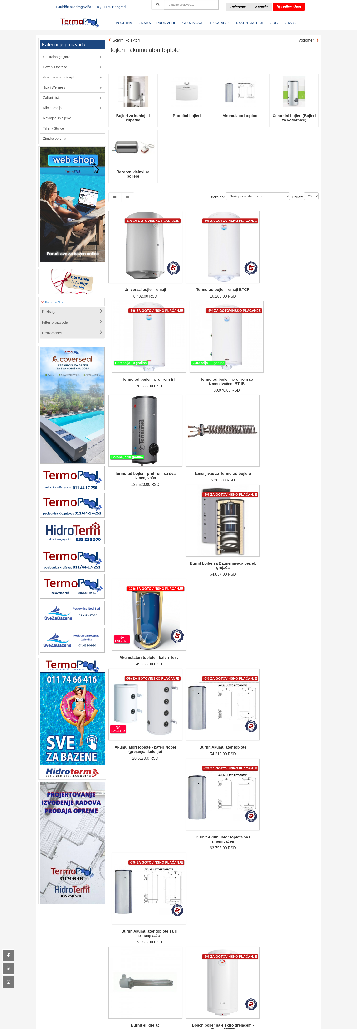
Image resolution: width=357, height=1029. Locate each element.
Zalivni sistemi (154, 970)
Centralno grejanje (154, 947)
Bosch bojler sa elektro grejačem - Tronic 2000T (186, 496)
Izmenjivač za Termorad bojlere (186, 345)
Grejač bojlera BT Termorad (133, 572)
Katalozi (202, 947)
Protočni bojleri (187, 116)
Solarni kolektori (126, 40)
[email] (263, 972)
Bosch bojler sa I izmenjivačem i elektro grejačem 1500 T (240, 498)
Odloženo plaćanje (202, 964)
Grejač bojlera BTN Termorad (187, 572)
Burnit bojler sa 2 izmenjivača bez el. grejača (240, 347)
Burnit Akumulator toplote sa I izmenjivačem (240, 423)
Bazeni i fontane (155, 953)
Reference (238, 7)
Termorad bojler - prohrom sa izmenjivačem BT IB (294, 271)
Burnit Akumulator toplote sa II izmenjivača (294, 421)
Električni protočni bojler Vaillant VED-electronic (294, 498)
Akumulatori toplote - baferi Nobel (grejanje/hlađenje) (133, 423)
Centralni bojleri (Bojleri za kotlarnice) (294, 118)
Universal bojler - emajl (133, 267)
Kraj (190, 596)
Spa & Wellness (155, 964)
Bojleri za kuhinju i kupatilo (133, 118)
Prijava (299, 972)
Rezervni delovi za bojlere (133, 174)
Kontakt (261, 7)
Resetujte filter (52, 302)
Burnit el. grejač (133, 494)
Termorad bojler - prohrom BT (240, 269)
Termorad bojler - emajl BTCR (187, 269)
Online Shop (289, 7)
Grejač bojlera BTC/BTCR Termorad (240, 572)
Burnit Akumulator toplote (186, 421)
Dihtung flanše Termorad (294, 572)
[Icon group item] (165, 1014)
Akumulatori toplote (240, 116)
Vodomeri (306, 40)
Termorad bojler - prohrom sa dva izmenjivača (132, 347)
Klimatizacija (155, 976)
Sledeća (175, 596)
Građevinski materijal (155, 959)
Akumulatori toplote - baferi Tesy (294, 345)
